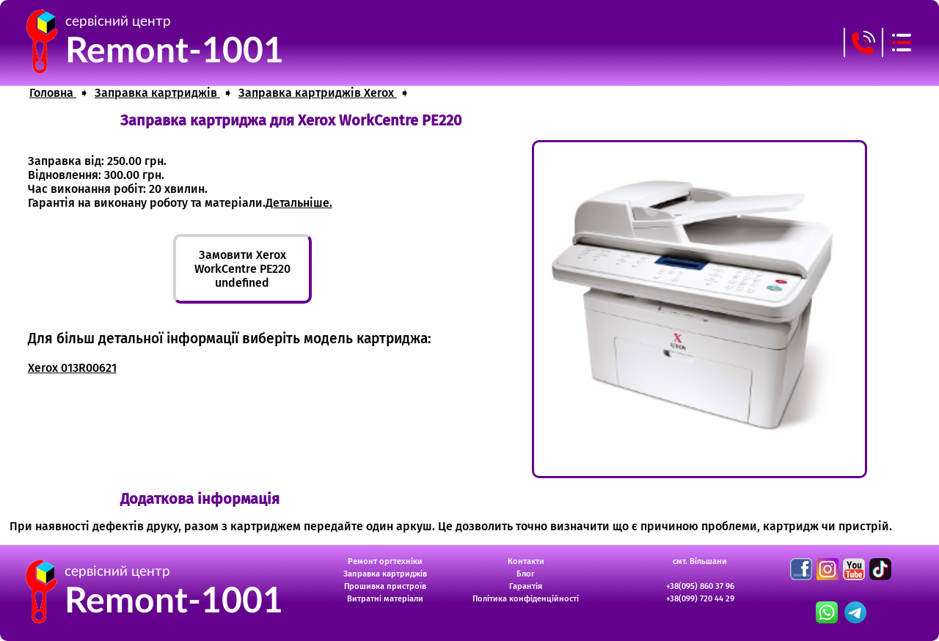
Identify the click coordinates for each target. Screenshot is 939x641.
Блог (525, 574)
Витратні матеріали (385, 599)
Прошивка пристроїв (385, 586)
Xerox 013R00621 (72, 368)
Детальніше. (299, 203)
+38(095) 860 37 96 (700, 586)
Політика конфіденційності (525, 599)
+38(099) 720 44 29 (700, 599)
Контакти (526, 561)
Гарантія (525, 586)
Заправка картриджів (385, 574)
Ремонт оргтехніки (385, 561)
